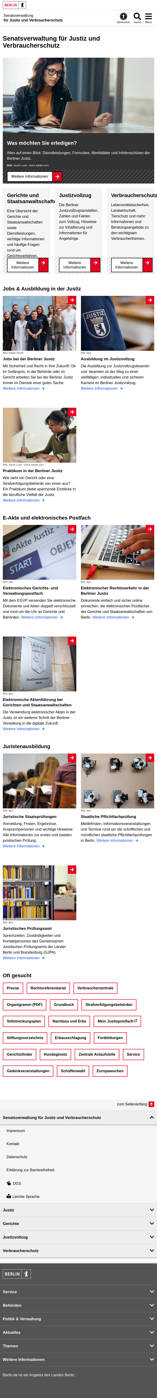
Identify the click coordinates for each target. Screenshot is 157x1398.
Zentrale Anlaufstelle (97, 1054)
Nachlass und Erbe (69, 1021)
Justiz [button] (8, 1210)
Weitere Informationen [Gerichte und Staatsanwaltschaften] (22, 265)
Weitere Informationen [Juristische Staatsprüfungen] (22, 846)
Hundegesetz (55, 1054)
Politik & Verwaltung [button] (22, 1319)
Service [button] (10, 1292)
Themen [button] (10, 1346)
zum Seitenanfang (132, 1104)
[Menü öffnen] (148, 18)
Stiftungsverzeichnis (25, 1038)
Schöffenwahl (73, 1071)
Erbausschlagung (70, 1038)
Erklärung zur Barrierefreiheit (31, 1170)
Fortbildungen (110, 1038)
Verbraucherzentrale (95, 988)
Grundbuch (64, 1005)
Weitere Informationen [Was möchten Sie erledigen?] (29, 176)
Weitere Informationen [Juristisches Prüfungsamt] (22, 958)
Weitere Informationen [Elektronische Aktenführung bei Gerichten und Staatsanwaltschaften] (22, 729)
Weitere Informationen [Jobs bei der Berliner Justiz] (22, 388)
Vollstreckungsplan (24, 1021)
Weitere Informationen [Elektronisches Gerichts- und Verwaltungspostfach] (40, 617)
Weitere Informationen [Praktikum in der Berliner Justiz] (22, 500)
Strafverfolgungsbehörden (108, 1005)
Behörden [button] (12, 1305)
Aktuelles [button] (12, 1332)
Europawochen (110, 1071)
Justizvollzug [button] (15, 1237)
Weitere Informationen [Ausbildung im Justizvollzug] (100, 388)
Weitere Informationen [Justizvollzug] (74, 265)
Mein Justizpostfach (115, 1021)
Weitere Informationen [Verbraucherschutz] (126, 265)
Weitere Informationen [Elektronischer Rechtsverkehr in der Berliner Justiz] (111, 617)
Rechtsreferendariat (48, 988)
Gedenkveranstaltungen (28, 1071)
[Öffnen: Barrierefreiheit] (123, 18)
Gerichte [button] (11, 1223)
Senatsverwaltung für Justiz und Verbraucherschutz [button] (52, 1117)
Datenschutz (17, 1157)
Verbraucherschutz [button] (21, 1251)
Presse (13, 988)
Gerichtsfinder (19, 1054)
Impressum (16, 1131)
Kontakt (13, 1144)
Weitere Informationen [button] (24, 1359)
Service (133, 1054)
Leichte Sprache (23, 1197)
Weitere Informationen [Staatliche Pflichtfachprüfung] (115, 840)
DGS (14, 1184)
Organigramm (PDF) (24, 1005)
